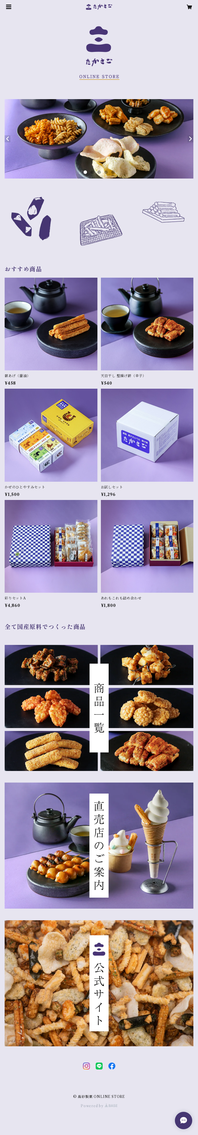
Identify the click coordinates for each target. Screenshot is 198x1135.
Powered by (99, 1106)
